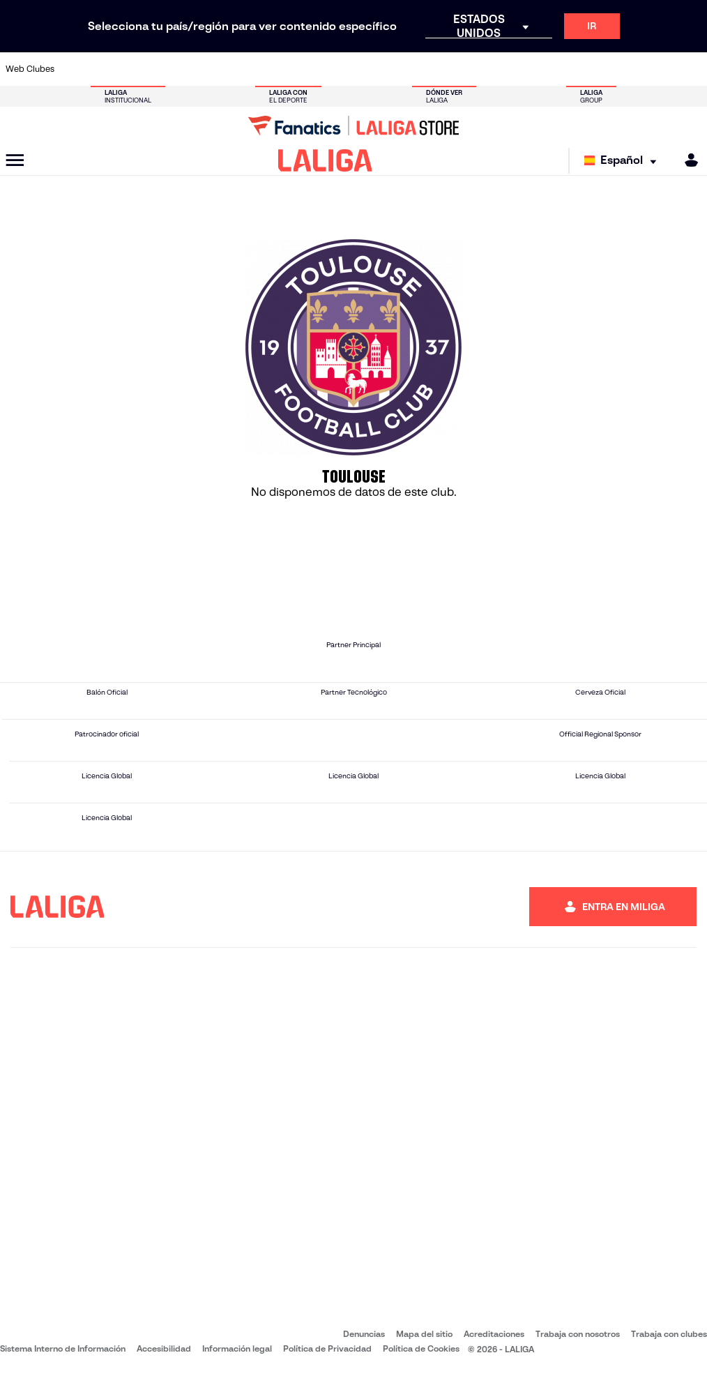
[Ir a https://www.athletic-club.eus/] (76, 69)
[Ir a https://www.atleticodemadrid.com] (108, 69)
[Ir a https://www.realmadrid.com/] (529, 69)
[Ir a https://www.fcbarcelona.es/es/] (237, 69)
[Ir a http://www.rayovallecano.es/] (367, 69)
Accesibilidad (164, 1348)
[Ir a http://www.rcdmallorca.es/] (464, 69)
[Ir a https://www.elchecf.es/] (205, 69)
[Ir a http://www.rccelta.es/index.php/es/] (399, 69)
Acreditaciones (494, 1333)
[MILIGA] (686, 160)
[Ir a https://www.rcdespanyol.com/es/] (432, 69)
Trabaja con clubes (669, 1333)
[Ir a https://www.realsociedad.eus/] (594, 69)
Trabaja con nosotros (577, 1333)
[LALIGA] (325, 160)
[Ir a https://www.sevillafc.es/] (626, 69)
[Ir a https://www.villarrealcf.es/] (691, 69)
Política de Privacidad (327, 1348)
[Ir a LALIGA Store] (353, 125)
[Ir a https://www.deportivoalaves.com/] (173, 69)
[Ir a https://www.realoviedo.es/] (561, 69)
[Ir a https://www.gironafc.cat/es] (302, 69)
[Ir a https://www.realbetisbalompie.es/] (496, 69)
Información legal (237, 1348)
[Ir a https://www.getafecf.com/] (270, 69)
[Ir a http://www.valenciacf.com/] (658, 69)
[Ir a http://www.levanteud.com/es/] (335, 69)
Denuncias (364, 1333)
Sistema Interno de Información (63, 1348)
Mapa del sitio (424, 1333)
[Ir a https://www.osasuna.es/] (140, 69)
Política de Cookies (421, 1348)
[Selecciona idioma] (623, 161)
